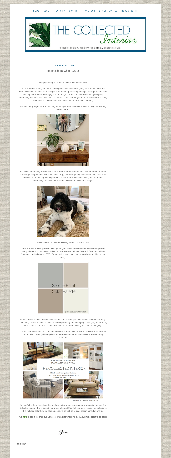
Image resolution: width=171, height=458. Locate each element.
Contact (74, 11)
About (47, 11)
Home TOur (89, 11)
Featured (60, 11)
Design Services (108, 11)
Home (36, 11)
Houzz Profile (130, 11)
